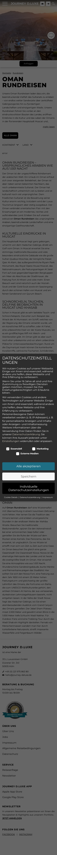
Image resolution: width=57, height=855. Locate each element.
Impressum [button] (47, 486)
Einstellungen (10, 430)
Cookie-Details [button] (11, 486)
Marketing (40, 437)
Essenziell (14, 437)
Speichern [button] (28, 465)
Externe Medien (27, 442)
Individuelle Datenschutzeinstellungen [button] (28, 477)
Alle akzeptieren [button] (28, 455)
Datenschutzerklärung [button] (30, 486)
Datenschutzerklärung (26, 423)
